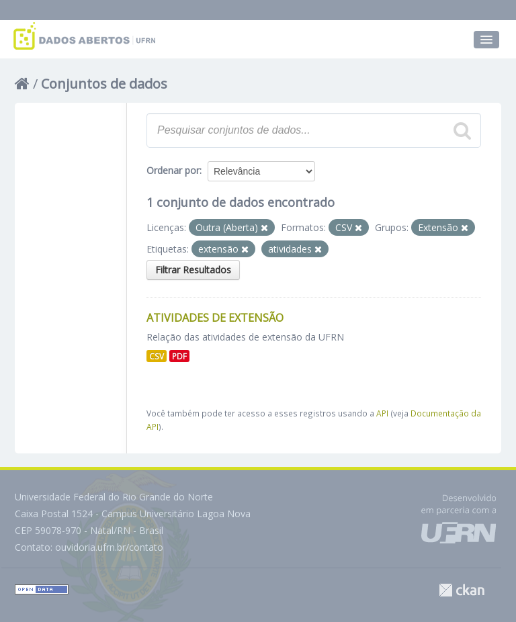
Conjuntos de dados (104, 84)
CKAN (461, 590)
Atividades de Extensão (215, 317)
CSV (156, 356)
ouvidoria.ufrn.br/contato (109, 547)
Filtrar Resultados (193, 269)
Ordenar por (173, 170)
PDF (179, 356)
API (382, 413)
